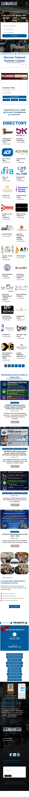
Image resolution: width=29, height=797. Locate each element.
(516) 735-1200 (7, 219)
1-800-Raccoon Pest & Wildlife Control (6, 140)
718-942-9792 (21, 338)
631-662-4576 (21, 298)
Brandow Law (6, 334)
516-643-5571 (21, 199)
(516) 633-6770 (21, 320)
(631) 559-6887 (21, 142)
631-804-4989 (7, 93)
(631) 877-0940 (21, 358)
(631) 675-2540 (7, 336)
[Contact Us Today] (14, 634)
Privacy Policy (6, 752)
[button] (22, 64)
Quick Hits (25, 448)
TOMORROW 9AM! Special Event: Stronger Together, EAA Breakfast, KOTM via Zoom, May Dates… (15, 407)
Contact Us (17, 752)
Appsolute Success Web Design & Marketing (14, 783)
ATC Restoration (21, 256)
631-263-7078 (7, 162)
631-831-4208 (7, 360)
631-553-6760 (21, 180)
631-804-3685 (21, 217)
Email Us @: (14, 645)
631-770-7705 (21, 279)
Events (16, 747)
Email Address (7, 770)
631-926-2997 (7, 259)
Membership (6, 749)
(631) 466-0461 (21, 241)
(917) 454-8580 (7, 236)
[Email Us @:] (14, 642)
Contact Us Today (14, 637)
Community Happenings (7, 448)
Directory (15, 123)
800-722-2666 (7, 144)
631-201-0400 (7, 197)
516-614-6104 (7, 301)
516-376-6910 (7, 180)
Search (15, 35)
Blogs (16, 749)
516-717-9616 (21, 257)
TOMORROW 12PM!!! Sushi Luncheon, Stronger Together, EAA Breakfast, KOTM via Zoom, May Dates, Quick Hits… (15, 453)
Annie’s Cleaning (7, 234)
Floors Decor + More (8, 87)
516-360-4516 (7, 320)
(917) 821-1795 (7, 278)
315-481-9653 (21, 162)
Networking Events (14, 402)
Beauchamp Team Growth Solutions (20, 276)
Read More (15, 422)
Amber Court (6, 195)
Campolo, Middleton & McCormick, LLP (21, 354)
